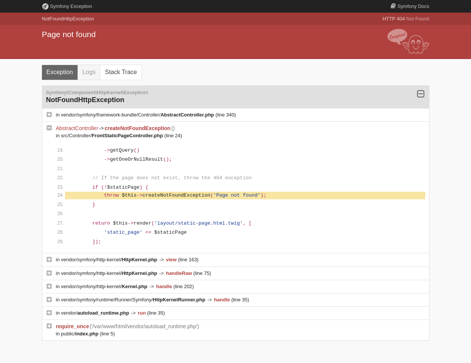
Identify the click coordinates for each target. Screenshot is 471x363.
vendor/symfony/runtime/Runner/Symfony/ (134, 299)
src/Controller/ (112, 135)
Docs (409, 6)
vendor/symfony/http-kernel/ (110, 259)
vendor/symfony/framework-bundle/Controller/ (138, 115)
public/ (80, 334)
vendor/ (96, 313)
